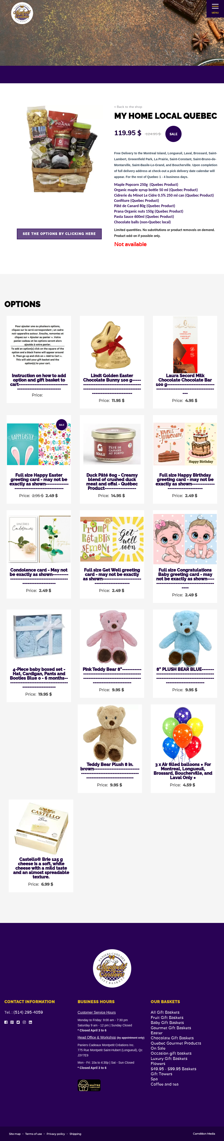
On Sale (158, 1048)
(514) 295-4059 (28, 1012)
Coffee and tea (164, 1084)
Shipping (75, 1134)
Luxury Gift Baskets (169, 1058)
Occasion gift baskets (171, 1053)
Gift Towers (161, 1073)
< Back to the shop (128, 107)
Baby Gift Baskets (167, 1022)
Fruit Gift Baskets (167, 1017)
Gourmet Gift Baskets (171, 1027)
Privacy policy (56, 1134)
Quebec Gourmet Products (176, 1043)
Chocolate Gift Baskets (172, 1037)
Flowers (158, 1063)
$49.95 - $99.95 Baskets (173, 1068)
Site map (15, 1134)
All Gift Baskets (165, 1012)
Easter (157, 1032)
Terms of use (33, 1134)
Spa (154, 1078)
